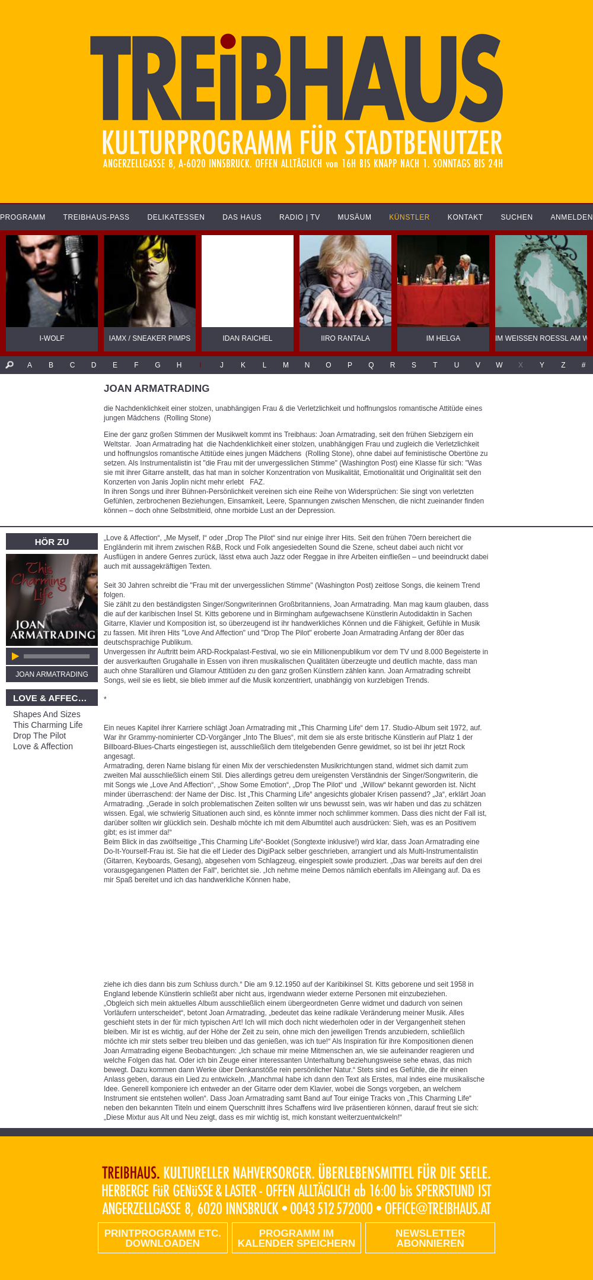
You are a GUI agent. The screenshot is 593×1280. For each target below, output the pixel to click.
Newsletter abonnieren (430, 1238)
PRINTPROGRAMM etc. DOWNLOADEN (162, 1238)
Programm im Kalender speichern (296, 1238)
